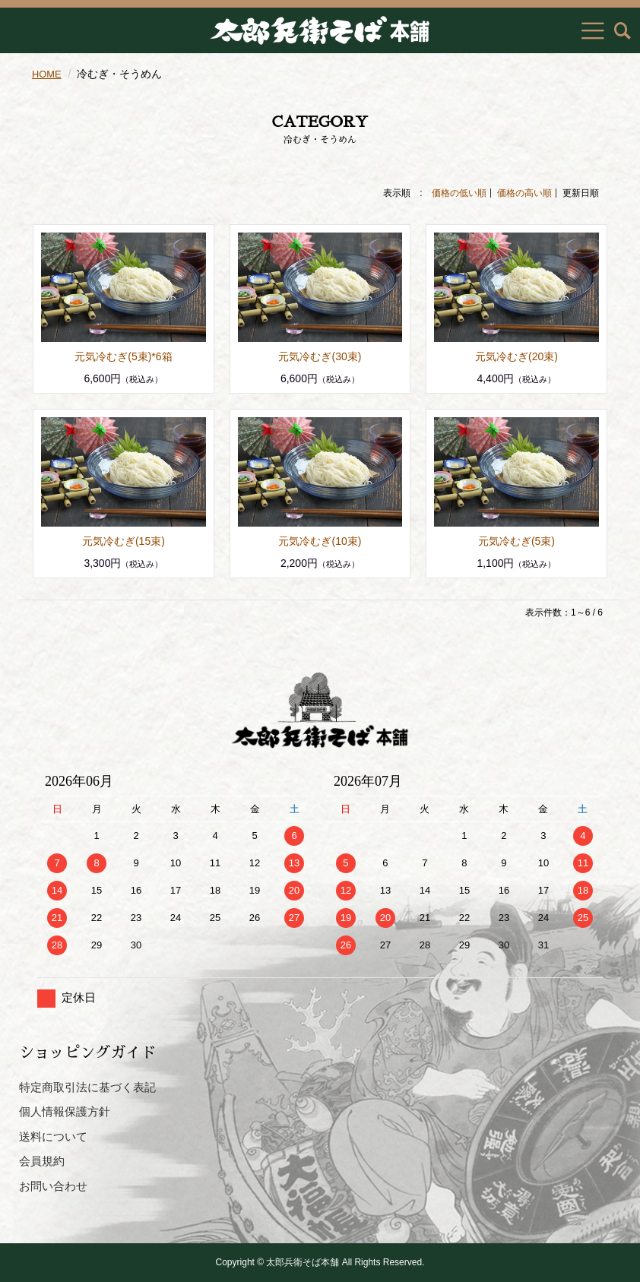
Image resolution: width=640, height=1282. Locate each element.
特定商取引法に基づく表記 (87, 1087)
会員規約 (42, 1160)
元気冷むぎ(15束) (123, 541)
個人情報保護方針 (64, 1111)
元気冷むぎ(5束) (516, 541)
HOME (48, 74)
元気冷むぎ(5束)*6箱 (123, 356)
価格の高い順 (524, 193)
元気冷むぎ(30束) (319, 356)
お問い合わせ (53, 1185)
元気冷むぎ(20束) (516, 356)
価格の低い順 (459, 193)
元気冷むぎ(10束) (319, 541)
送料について (53, 1136)
